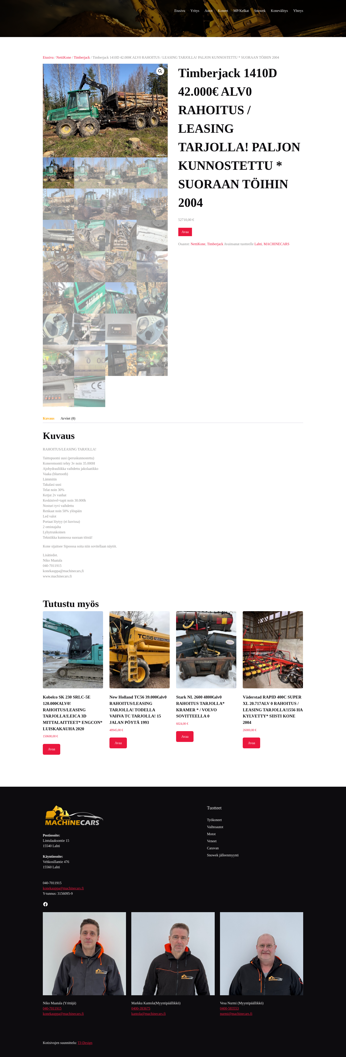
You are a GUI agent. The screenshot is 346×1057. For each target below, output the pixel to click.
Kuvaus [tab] (48, 418)
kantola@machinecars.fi (148, 1014)
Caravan (213, 848)
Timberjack (82, 57)
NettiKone (63, 57)
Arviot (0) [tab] (67, 418)
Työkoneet (214, 820)
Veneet (212, 841)
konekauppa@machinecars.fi (63, 888)
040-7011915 (52, 1008)
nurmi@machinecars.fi (236, 1014)
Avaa (185, 232)
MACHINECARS (276, 244)
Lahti (258, 244)
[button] (160, 71)
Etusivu (48, 57)
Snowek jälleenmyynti (223, 855)
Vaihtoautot (215, 827)
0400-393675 (140, 1008)
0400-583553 (229, 1008)
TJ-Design (85, 1043)
